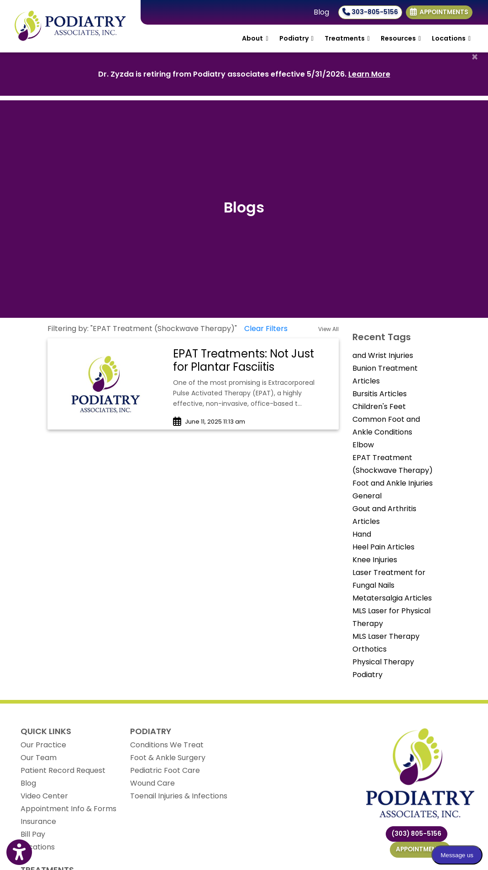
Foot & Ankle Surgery (167, 757)
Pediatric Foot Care (165, 770)
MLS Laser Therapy (386, 636)
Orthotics (369, 649)
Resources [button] (401, 38)
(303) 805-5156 (416, 833)
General (367, 496)
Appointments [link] (439, 12)
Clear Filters (266, 328)
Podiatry (367, 674)
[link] (251, 360)
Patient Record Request (63, 770)
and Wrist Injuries (382, 355)
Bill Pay (33, 834)
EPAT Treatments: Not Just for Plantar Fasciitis (243, 360)
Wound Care (152, 783)
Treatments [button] (347, 38)
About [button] (255, 38)
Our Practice (43, 745)
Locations (38, 847)
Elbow (363, 445)
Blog (321, 12)
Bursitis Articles (379, 393)
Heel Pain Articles (383, 547)
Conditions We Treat (167, 745)
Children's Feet (379, 406)
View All (328, 329)
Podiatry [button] (296, 38)
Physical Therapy (383, 662)
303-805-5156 (370, 12)
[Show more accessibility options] (19, 853)
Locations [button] (451, 38)
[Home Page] (70, 26)
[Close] (475, 57)
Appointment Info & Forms (68, 808)
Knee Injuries (374, 559)
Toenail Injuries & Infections (178, 796)
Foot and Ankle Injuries (392, 483)
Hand (361, 534)
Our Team (39, 757)
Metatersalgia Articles (392, 598)
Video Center (44, 796)
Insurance (38, 821)
